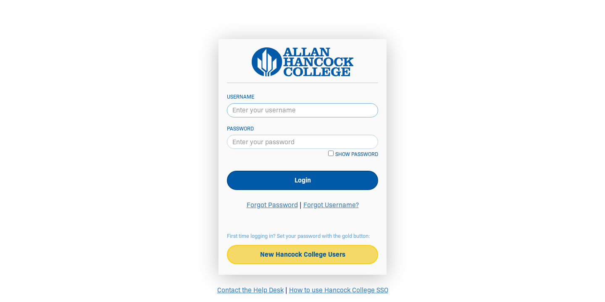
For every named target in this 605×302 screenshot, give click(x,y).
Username (240, 97)
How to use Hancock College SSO (338, 290)
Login (303, 180)
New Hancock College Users (302, 254)
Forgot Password (272, 205)
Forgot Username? (331, 205)
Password (240, 128)
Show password (356, 154)
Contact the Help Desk (250, 290)
